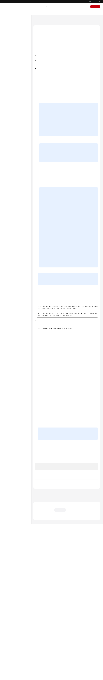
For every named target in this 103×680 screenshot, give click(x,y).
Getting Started (11, 53)
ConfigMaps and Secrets (18, 170)
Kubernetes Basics (12, 49)
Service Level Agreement (14, 300)
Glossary (8, 293)
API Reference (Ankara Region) (18, 274)
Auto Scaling (14, 174)
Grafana (15, 251)
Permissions (14, 263)
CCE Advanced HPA (19, 218)
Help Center (38, 19)
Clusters (12, 136)
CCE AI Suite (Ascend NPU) (19, 229)
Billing (7, 45)
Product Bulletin (11, 38)
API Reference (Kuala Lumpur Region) (17, 110)
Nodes (12, 140)
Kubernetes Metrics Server (19, 214)
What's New (10, 34)
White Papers (10, 304)
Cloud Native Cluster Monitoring (19, 243)
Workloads (13, 147)
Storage (12, 159)
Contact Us (54, 6)
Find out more (79, 677)
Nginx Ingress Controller (20, 209)
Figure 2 (61, 482)
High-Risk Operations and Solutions (18, 131)
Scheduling (13, 151)
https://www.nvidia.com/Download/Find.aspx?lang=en (58, 424)
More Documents (11, 80)
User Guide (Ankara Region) (17, 115)
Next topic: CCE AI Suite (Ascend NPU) (47, 644)
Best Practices (10, 61)
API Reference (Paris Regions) (17, 99)
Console (77, 6)
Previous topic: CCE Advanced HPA (46, 641)
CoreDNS (15, 185)
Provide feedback (74, 659)
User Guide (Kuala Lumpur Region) (16, 104)
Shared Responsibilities (14, 297)
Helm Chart (14, 259)
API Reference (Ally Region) (16, 282)
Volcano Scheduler (18, 234)
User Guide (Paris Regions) (16, 95)
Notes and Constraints (44, 49)
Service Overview (11, 42)
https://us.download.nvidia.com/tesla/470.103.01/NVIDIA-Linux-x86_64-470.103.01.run (67, 529)
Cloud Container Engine (52, 19)
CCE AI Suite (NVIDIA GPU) (20, 223)
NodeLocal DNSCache (19, 238)
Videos (7, 76)
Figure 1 (94, 428)
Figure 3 (57, 524)
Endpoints (9, 308)
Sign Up (95, 6)
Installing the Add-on (43, 53)
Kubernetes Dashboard (20, 201)
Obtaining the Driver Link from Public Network (77, 152)
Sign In (84, 6)
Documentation (66, 6)
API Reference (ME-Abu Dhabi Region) (17, 90)
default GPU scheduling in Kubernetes (78, 236)
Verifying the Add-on (43, 58)
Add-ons (13, 178)
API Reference (10, 64)
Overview (15, 182)
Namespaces (14, 166)
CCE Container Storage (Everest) (20, 190)
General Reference (12, 289)
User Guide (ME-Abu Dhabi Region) (17, 85)
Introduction (41, 45)
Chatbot (37, 666)
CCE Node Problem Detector (19, 196)
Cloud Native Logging (20, 248)
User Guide (9, 57)
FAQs (7, 72)
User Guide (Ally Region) (16, 278)
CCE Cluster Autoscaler (20, 205)
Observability (14, 162)
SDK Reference (10, 68)
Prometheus (16, 255)
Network (13, 155)
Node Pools (14, 143)
